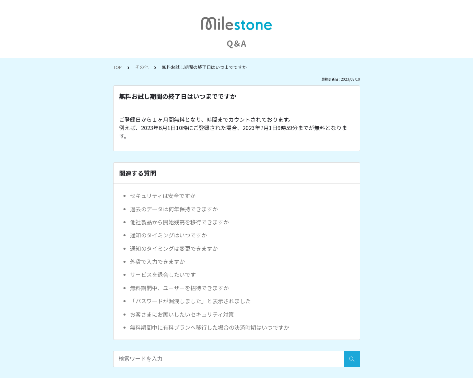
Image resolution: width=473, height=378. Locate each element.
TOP (117, 67)
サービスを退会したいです (163, 274)
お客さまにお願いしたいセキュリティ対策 (182, 314)
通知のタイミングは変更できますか (174, 248)
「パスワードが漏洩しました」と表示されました (190, 301)
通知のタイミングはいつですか (168, 235)
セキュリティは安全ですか (163, 195)
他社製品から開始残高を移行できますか (179, 222)
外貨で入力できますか (157, 261)
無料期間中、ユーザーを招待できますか (179, 288)
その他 (142, 67)
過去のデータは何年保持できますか (174, 209)
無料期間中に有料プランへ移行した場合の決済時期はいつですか (209, 327)
